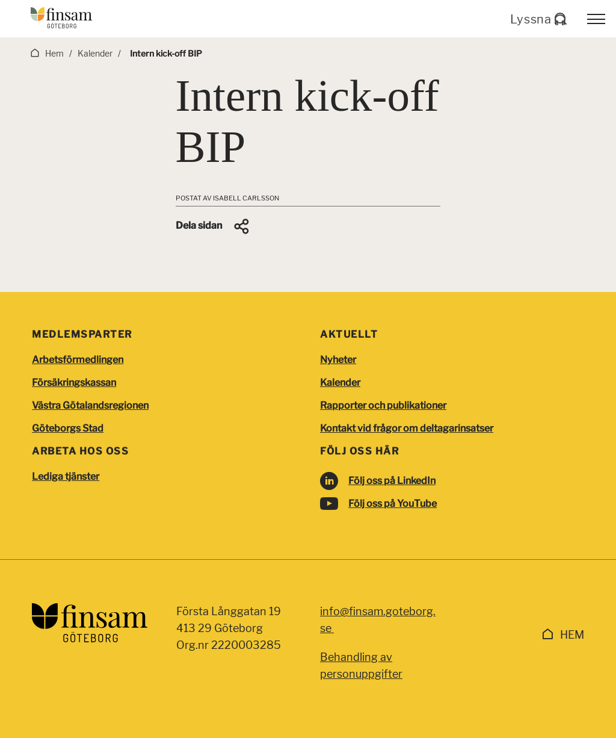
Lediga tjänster (65, 476)
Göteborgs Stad (67, 428)
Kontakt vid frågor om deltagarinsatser (406, 428)
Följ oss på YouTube (392, 503)
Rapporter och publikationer (383, 405)
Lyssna (538, 19)
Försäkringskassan (74, 382)
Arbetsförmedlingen (77, 359)
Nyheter (338, 359)
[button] (213, 226)
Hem (572, 634)
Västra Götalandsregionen (90, 405)
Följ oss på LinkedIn (392, 480)
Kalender (340, 382)
